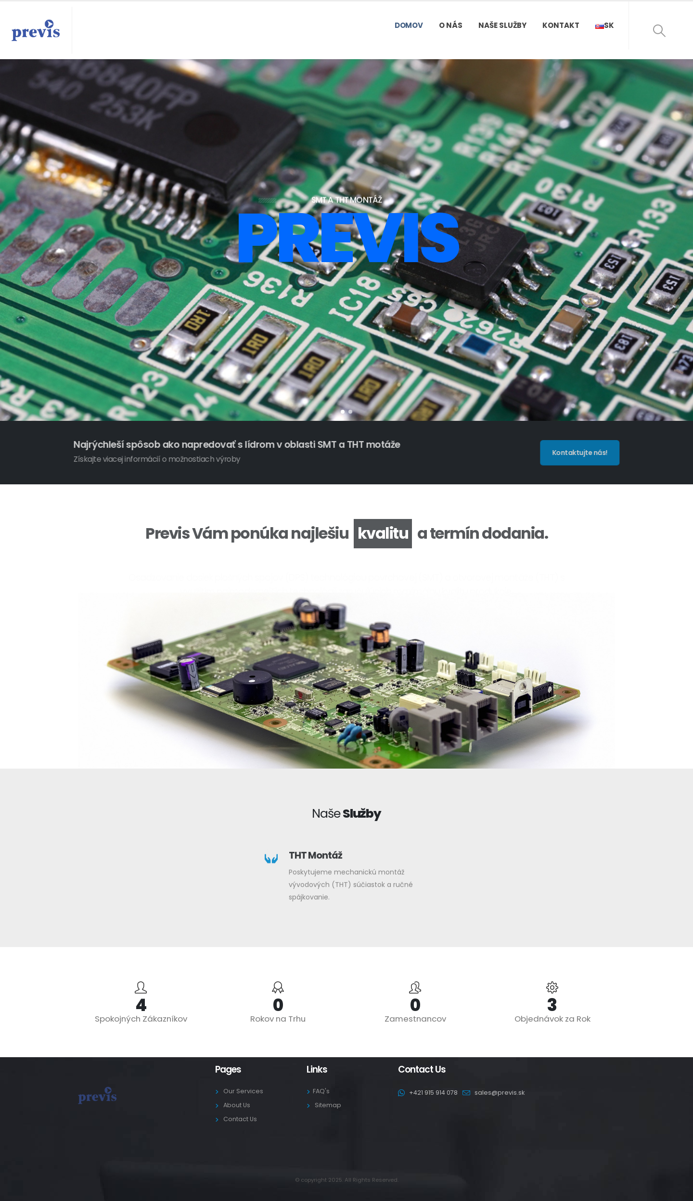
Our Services (243, 1091)
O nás (450, 25)
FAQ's (321, 1091)
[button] (659, 31)
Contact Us (240, 1119)
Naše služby (502, 25)
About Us (236, 1105)
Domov (409, 25)
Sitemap (328, 1105)
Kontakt (560, 25)
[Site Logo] (36, 30)
